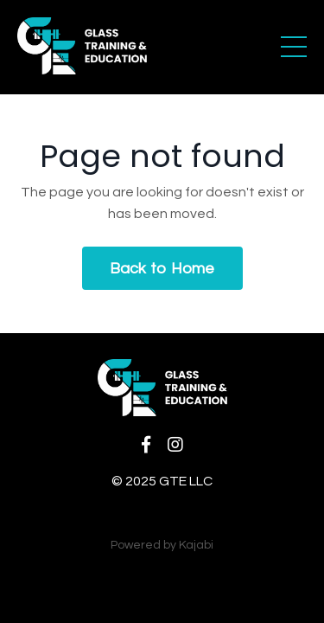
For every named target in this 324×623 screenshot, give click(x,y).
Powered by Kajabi (162, 545)
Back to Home (162, 268)
